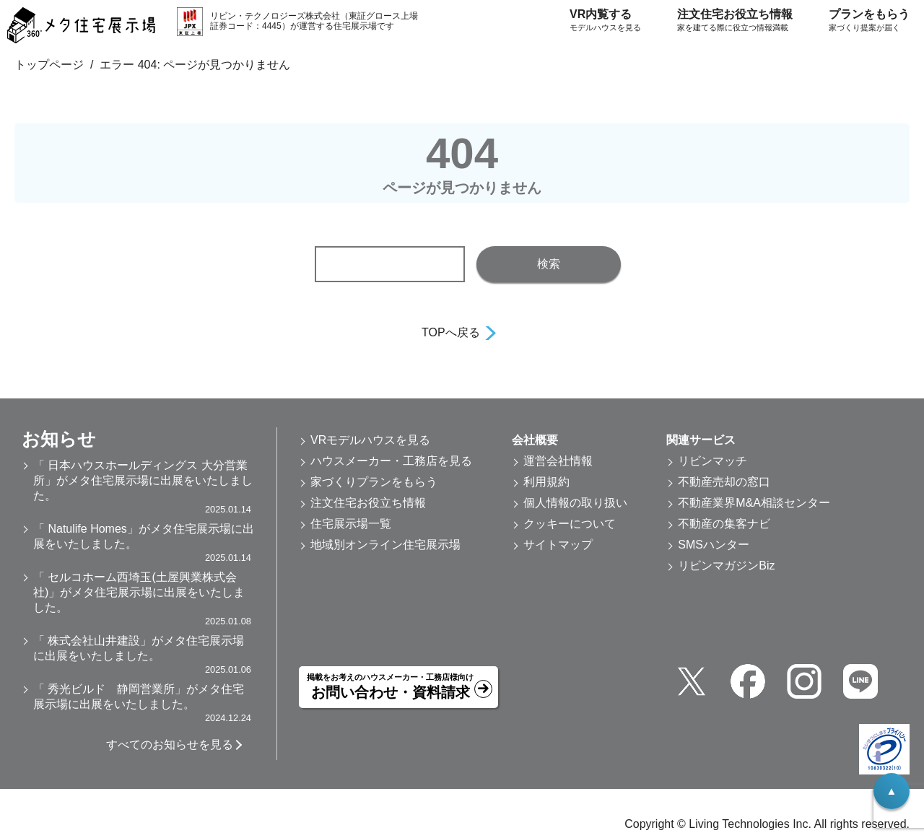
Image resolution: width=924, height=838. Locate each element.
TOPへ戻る (451, 332)
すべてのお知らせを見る (169, 744)
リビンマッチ (712, 461)
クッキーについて (569, 524)
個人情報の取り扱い (575, 503)
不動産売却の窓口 (724, 482)
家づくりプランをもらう (373, 482)
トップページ (49, 64)
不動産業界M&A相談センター (754, 503)
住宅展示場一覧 (350, 524)
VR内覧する (605, 20)
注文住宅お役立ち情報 (735, 20)
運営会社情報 (558, 461)
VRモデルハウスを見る (370, 440)
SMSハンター (713, 544)
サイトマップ (558, 544)
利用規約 (546, 482)
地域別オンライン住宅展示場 (385, 544)
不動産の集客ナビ (724, 524)
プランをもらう (869, 20)
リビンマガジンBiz (726, 565)
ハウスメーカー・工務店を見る (391, 461)
